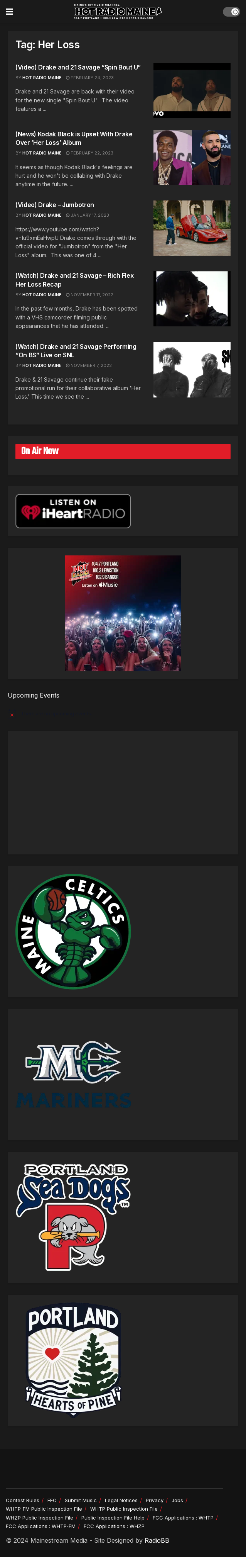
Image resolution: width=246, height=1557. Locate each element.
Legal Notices (121, 1500)
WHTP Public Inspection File (124, 1509)
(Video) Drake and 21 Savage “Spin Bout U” (78, 67)
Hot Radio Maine (42, 153)
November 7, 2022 (89, 365)
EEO (52, 1500)
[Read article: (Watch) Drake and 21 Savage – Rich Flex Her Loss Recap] (192, 298)
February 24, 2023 (90, 77)
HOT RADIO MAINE (42, 77)
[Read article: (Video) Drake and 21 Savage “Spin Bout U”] (192, 90)
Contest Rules (22, 1500)
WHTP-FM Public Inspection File (44, 1509)
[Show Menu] (9, 11)
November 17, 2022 (89, 294)
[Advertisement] (123, 793)
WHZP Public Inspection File (39, 1518)
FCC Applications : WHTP (183, 1518)
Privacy (154, 1500)
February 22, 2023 (89, 153)
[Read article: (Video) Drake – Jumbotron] (192, 228)
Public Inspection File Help (113, 1518)
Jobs (177, 1500)
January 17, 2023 (87, 215)
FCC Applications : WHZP (114, 1526)
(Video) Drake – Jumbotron (54, 205)
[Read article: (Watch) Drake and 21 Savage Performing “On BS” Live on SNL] (192, 369)
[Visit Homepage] (118, 11)
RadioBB (157, 1540)
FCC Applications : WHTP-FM (41, 1526)
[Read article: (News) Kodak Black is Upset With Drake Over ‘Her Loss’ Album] (192, 157)
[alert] (123, 713)
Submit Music (81, 1500)
